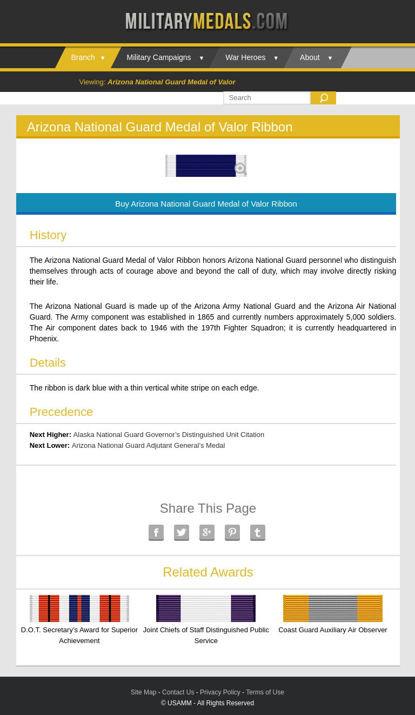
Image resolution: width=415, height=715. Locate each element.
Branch (83, 57)
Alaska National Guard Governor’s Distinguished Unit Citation (169, 435)
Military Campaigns (159, 57)
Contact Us (178, 692)
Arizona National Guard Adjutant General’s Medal (148, 445)
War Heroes (245, 57)
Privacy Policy (220, 692)
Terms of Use (265, 692)
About (310, 57)
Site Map (143, 692)
